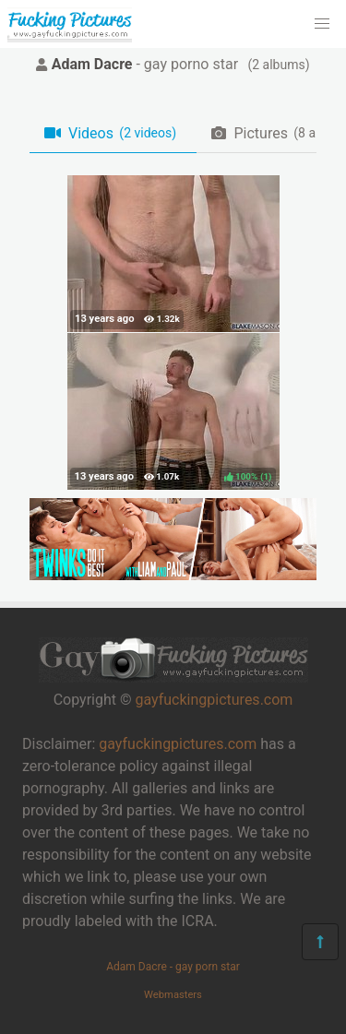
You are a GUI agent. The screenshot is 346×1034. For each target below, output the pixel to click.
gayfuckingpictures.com (213, 699)
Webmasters (173, 995)
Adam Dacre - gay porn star (173, 966)
